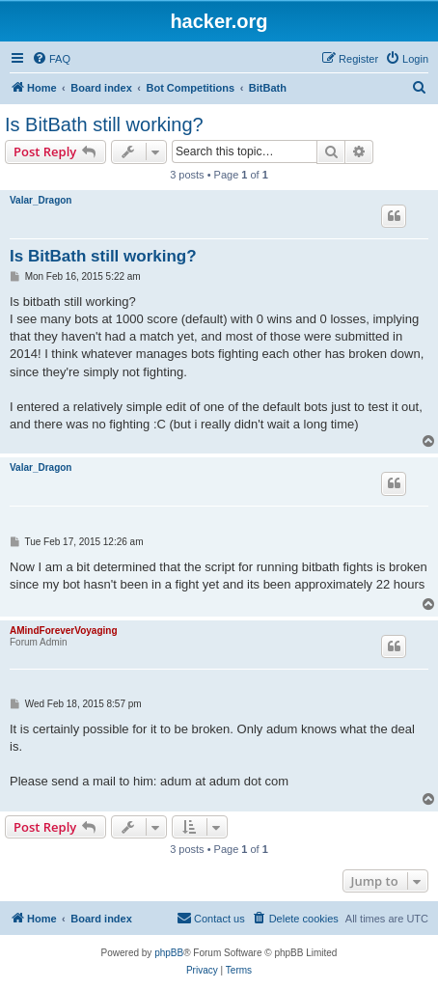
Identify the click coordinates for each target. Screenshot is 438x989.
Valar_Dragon (40, 200)
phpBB (168, 953)
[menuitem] (51, 58)
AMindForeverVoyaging (64, 630)
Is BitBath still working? (104, 124)
